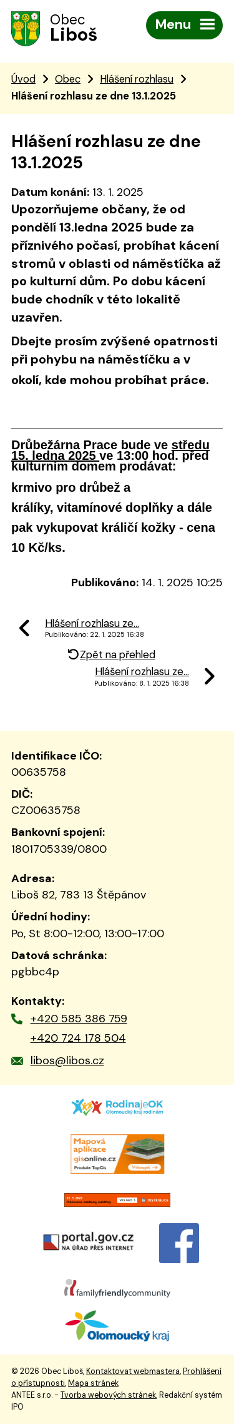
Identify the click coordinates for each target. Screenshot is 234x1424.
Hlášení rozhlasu (136, 79)
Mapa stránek (93, 1383)
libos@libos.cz (67, 1060)
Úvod (23, 79)
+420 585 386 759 (79, 1018)
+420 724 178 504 (78, 1037)
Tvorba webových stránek (108, 1395)
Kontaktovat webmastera (133, 1371)
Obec (67, 79)
